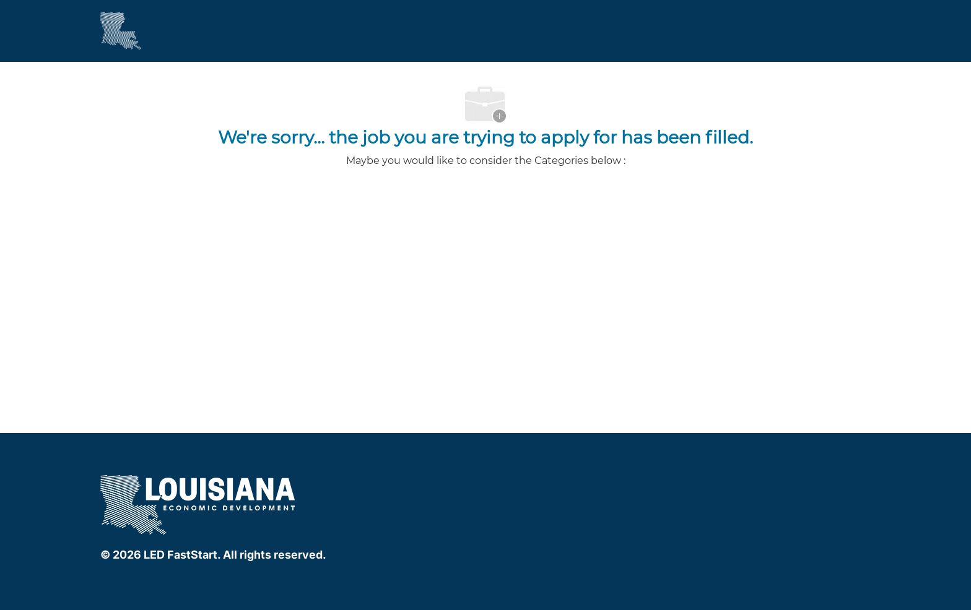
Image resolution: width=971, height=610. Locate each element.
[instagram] (576, 482)
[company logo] (198, 502)
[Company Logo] (120, 30)
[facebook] (526, 482)
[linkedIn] (551, 482)
